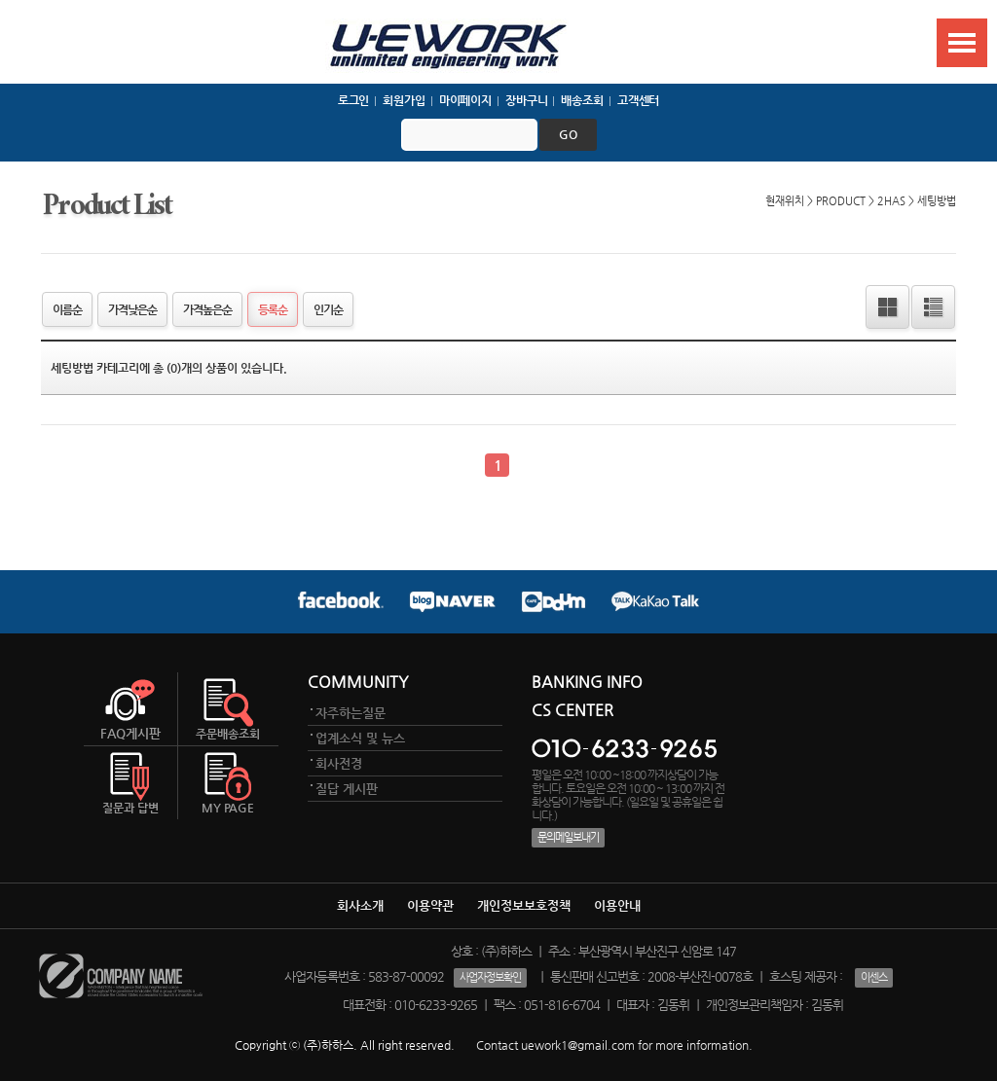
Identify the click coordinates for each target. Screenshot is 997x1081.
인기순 (328, 309)
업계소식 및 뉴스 (360, 738)
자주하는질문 (350, 712)
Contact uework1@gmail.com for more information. (614, 1045)
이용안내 (617, 905)
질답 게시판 (346, 788)
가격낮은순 (132, 309)
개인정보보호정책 (524, 905)
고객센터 (638, 100)
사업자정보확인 (490, 977)
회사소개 (360, 905)
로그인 (354, 100)
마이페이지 (465, 100)
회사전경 (338, 763)
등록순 (272, 309)
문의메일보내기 (568, 837)
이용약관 (430, 905)
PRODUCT (841, 200)
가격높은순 (207, 309)
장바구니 (526, 100)
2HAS (891, 200)
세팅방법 (936, 200)
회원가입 (404, 100)
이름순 (67, 309)
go (568, 134)
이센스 (874, 977)
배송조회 (582, 100)
